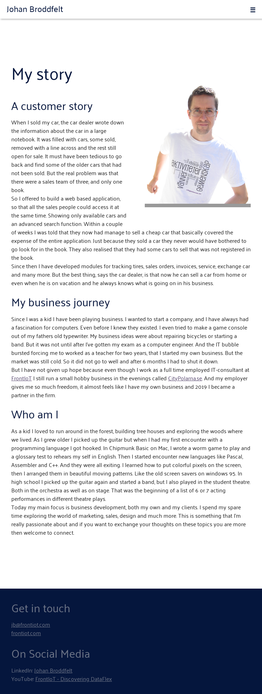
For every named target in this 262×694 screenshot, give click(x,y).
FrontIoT (21, 378)
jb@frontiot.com (30, 624)
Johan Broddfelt (35, 8)
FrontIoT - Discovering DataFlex (73, 678)
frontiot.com (26, 633)
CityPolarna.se (185, 378)
